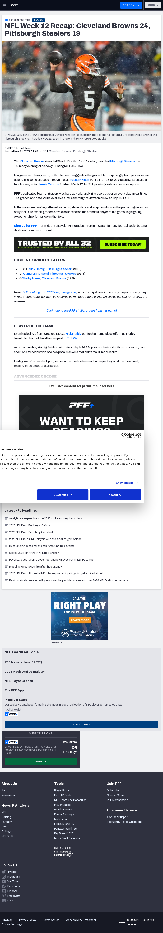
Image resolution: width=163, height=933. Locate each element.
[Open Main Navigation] (5, 5)
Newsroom (8, 795)
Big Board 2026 (63, 833)
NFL (4, 812)
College (6, 831)
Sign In (153, 5)
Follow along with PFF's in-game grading (50, 292)
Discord (12, 891)
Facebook (13, 886)
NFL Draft (7, 836)
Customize (81, 494)
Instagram (13, 876)
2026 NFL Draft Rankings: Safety (27, 525)
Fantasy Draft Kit (65, 824)
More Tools (81, 724)
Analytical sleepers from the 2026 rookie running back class (43, 518)
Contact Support (117, 817)
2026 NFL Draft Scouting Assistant (29, 532)
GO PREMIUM (131, 5)
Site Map (7, 920)
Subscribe (113, 790)
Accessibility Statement (81, 920)
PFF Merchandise (117, 800)
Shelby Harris (31, 278)
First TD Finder (63, 795)
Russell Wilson (79, 179)
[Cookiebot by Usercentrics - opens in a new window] (142, 435)
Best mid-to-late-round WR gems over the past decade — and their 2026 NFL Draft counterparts (66, 580)
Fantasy (7, 821)
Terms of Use (51, 920)
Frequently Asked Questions (124, 821)
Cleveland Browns (32, 161)
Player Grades (62, 804)
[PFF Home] (14, 5)
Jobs (5, 790)
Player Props (62, 790)
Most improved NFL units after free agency (33, 566)
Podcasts (13, 895)
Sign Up (38, 20)
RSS (10, 900)
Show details (142, 482)
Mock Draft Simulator (67, 838)
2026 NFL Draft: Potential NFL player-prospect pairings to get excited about (54, 573)
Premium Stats (63, 809)
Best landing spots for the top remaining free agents (40, 546)
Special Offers (115, 795)
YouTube (13, 881)
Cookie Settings (12, 924)
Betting (6, 817)
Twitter (11, 871)
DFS (4, 826)
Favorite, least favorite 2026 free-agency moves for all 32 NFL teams (49, 559)
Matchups (60, 819)
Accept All (133, 494)
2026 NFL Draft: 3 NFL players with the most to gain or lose (43, 539)
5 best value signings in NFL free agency (32, 552)
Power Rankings (64, 814)
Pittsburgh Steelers (122, 161)
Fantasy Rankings (65, 828)
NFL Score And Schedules (70, 800)
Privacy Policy (27, 920)
